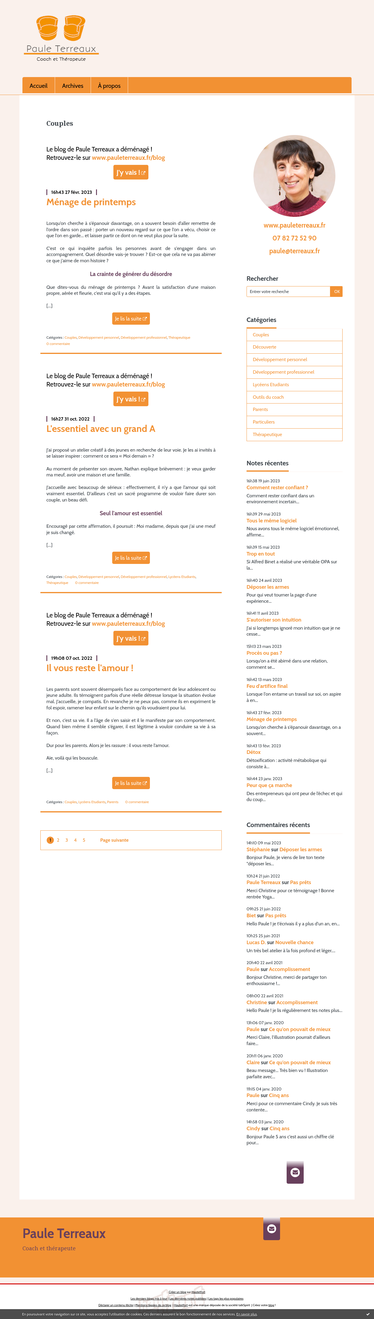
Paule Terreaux (264, 882)
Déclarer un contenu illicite (115, 1305)
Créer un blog (177, 1292)
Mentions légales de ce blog (153, 1305)
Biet (251, 915)
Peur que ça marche (269, 785)
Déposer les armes (268, 587)
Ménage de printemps (91, 202)
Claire (253, 1062)
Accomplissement (289, 969)
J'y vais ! (128, 172)
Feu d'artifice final (267, 686)
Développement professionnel (144, 337)
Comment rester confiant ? (277, 487)
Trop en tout (261, 553)
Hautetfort (198, 1292)
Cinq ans (279, 1095)
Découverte (264, 347)
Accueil (39, 85)
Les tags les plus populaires (225, 1298)
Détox (254, 752)
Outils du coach (268, 397)
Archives (72, 85)
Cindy (253, 1128)
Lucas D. (256, 942)
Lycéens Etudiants (181, 576)
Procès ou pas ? (264, 653)
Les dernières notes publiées (187, 1298)
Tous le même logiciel (272, 520)
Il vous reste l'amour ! (89, 668)
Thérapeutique (179, 337)
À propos (109, 85)
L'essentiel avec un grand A (100, 428)
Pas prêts (300, 882)
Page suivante (114, 840)
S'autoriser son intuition (274, 619)
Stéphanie (258, 849)
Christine (257, 1002)
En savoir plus (246, 1314)
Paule (253, 969)
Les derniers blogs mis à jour (149, 1298)
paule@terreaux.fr (294, 251)
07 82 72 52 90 (294, 238)
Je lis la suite (128, 318)
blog (271, 1305)
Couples (71, 337)
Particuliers (264, 422)
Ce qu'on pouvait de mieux (300, 1029)
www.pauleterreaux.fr (294, 225)
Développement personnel (98, 337)
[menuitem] (38, 85)
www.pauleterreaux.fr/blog (128, 157)
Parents (112, 802)
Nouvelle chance (294, 942)
